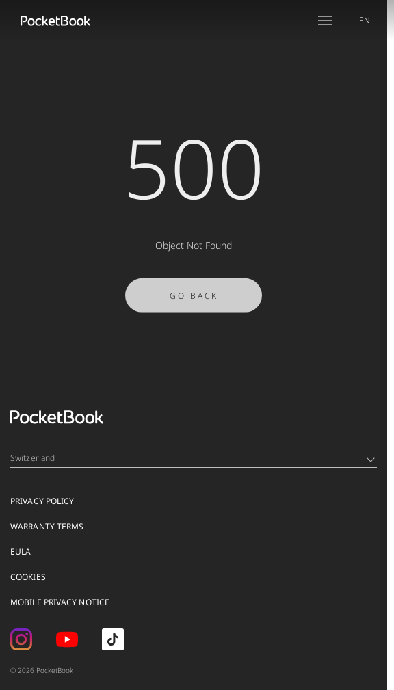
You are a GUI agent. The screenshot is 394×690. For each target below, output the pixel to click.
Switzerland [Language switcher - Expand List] (192, 458)
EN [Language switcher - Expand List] (364, 20)
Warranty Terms (46, 526)
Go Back (194, 298)
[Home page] (55, 20)
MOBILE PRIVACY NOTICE (59, 602)
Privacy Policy (42, 501)
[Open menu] (325, 20)
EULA (20, 551)
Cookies (28, 577)
